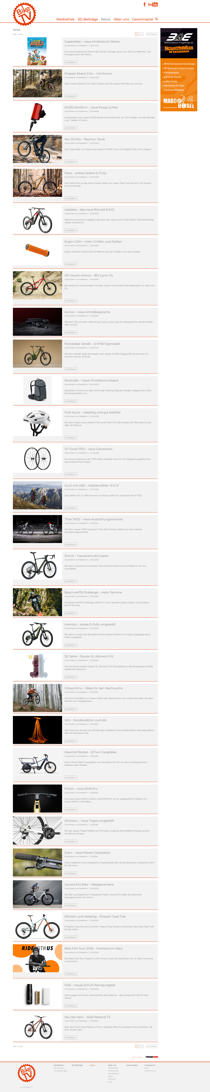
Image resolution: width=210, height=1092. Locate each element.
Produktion (113, 1068)
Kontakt (111, 1079)
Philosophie (113, 1071)
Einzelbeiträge (60, 1071)
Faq (110, 1082)
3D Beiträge (88, 19)
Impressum (149, 1065)
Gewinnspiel (142, 19)
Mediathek (65, 19)
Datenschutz (150, 1071)
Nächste (153, 34)
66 (148, 34)
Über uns (121, 19)
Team (110, 1076)
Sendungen (59, 1068)
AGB (146, 1068)
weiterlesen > (71, 62)
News (105, 19)
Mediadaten (113, 1073)
